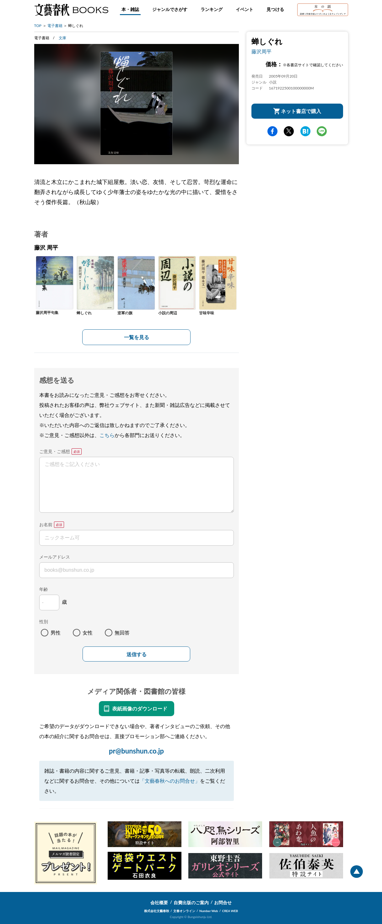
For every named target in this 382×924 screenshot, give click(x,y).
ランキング (212, 9)
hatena (305, 131)
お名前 (45, 524)
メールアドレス (54, 556)
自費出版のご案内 (191, 902)
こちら (107, 435)
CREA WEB (230, 911)
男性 (56, 632)
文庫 (62, 37)
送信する (136, 654)
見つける (275, 9)
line (322, 131)
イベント (244, 9)
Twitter (289, 131)
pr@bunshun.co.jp (136, 751)
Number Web (208, 911)
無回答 (122, 632)
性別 (43, 621)
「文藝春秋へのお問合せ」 (170, 781)
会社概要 (159, 902)
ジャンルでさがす (169, 9)
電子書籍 (54, 25)
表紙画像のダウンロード (139, 708)
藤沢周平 (261, 51)
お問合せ (223, 902)
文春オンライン (184, 911)
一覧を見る (136, 337)
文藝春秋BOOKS (71, 10)
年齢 (43, 589)
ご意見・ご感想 (54, 451)
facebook (272, 131)
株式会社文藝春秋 (156, 911)
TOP (38, 25)
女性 (88, 632)
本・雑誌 (130, 9)
